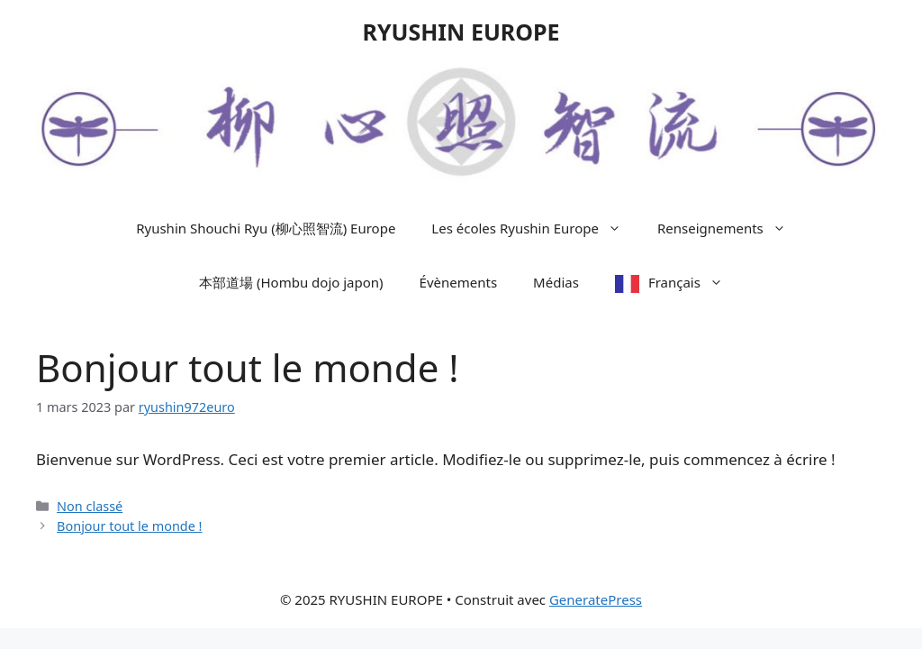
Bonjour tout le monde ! (129, 526)
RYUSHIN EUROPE (460, 31)
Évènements (459, 282)
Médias (556, 282)
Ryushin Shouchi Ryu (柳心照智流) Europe (265, 228)
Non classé (89, 506)
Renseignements (730, 228)
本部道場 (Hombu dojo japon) (291, 282)
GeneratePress (595, 599)
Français (694, 282)
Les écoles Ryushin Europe (535, 228)
